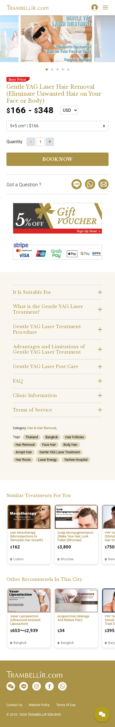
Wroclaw (67, 559)
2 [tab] (52, 69)
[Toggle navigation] (105, 7)
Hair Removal (25, 445)
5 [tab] (68, 69)
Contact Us (14, 705)
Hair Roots (23, 460)
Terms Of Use (66, 705)
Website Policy (39, 705)
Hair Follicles (74, 437)
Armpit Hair (24, 452)
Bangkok (51, 437)
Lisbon (18, 559)
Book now (57, 159)
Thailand (32, 437)
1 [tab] (47, 69)
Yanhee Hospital (76, 460)
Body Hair (70, 445)
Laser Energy (47, 460)
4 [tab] (63, 69)
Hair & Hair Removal (41, 428)
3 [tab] (57, 69)
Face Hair (49, 445)
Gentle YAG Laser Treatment (59, 452)
